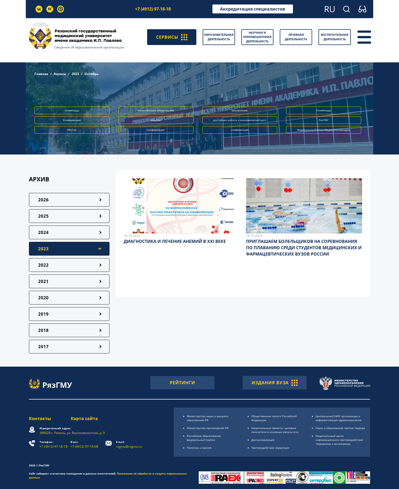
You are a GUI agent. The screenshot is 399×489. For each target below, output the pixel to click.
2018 (43, 330)
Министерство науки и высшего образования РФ (207, 418)
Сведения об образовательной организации (89, 47)
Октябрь (91, 74)
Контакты (40, 418)
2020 (43, 298)
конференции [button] (155, 130)
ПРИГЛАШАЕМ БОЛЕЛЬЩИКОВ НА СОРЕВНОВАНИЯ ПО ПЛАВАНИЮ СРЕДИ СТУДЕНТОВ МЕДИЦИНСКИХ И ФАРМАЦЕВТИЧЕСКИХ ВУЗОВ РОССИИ (304, 247)
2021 (43, 281)
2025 (43, 216)
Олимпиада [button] (323, 110)
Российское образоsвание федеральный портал (204, 438)
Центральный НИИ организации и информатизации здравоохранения (339, 418)
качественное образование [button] (156, 110)
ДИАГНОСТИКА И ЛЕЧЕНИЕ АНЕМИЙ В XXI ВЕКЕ (175, 241)
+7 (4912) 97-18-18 (153, 9)
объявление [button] (240, 110)
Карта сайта (84, 418)
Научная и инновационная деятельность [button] (257, 37)
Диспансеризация (263, 440)
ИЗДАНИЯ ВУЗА (275, 382)
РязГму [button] (71, 130)
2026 (43, 200)
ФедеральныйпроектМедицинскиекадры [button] (323, 130)
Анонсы (60, 74)
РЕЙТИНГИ (182, 383)
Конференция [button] (72, 120)
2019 (43, 314)
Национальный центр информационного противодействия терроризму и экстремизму (339, 440)
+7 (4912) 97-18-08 (84, 444)
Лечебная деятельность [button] (296, 37)
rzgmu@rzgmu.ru (129, 444)
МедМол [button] (155, 120)
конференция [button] (239, 130)
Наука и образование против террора (340, 428)
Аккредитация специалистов (252, 9)
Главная (41, 74)
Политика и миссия (199, 448)
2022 (43, 265)
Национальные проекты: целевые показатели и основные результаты (274, 430)
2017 (43, 347)
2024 (43, 232)
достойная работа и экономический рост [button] (239, 120)
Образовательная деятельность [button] (218, 37)
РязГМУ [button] (323, 120)
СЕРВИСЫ (171, 37)
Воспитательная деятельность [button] (334, 37)
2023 (75, 74)
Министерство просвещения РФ (208, 428)
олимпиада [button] (72, 110)
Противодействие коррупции (270, 448)
